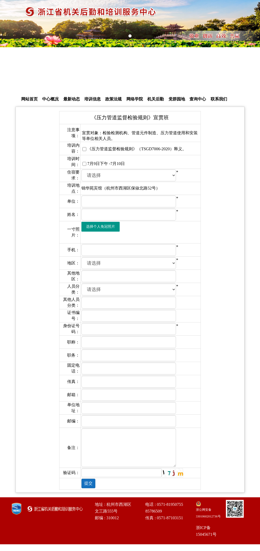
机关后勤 (155, 99)
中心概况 (50, 99)
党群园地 (177, 99)
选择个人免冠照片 (100, 227)
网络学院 (134, 99)
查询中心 (197, 99)
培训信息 (92, 99)
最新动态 (71, 99)
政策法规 (113, 99)
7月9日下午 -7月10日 (106, 163)
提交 (88, 483)
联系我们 (219, 99)
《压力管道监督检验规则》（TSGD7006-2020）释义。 (136, 149)
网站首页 (29, 99)
